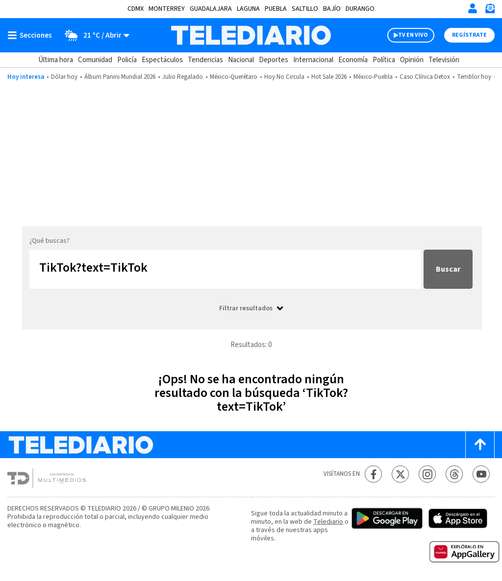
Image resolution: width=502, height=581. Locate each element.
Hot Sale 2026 (329, 76)
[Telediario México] (251, 35)
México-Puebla (373, 76)
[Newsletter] (490, 10)
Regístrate (469, 35)
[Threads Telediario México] (454, 474)
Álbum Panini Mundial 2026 (119, 76)
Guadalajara (211, 9)
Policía (127, 60)
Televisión (443, 60)
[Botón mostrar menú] (31, 35)
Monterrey (167, 9)
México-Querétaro (233, 76)
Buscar (448, 269)
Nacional (241, 60)
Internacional (313, 60)
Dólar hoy (64, 76)
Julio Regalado (182, 76)
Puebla (276, 9)
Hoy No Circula (284, 76)
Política (384, 60)
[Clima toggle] (93, 35)
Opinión (412, 60)
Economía (353, 60)
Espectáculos (162, 60)
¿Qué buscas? (49, 241)
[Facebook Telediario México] (373, 474)
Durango (360, 9)
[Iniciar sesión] (472, 8)
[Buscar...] (225, 269)
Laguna (248, 9)
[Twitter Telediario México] (400, 474)
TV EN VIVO (413, 35)
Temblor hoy (474, 76)
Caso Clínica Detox (425, 76)
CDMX (135, 9)
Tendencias (205, 60)
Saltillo (305, 9)
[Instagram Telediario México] (427, 474)
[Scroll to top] (480, 444)
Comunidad (95, 60)
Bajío (332, 9)
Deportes (273, 60)
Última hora (55, 60)
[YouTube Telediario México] (481, 474)
